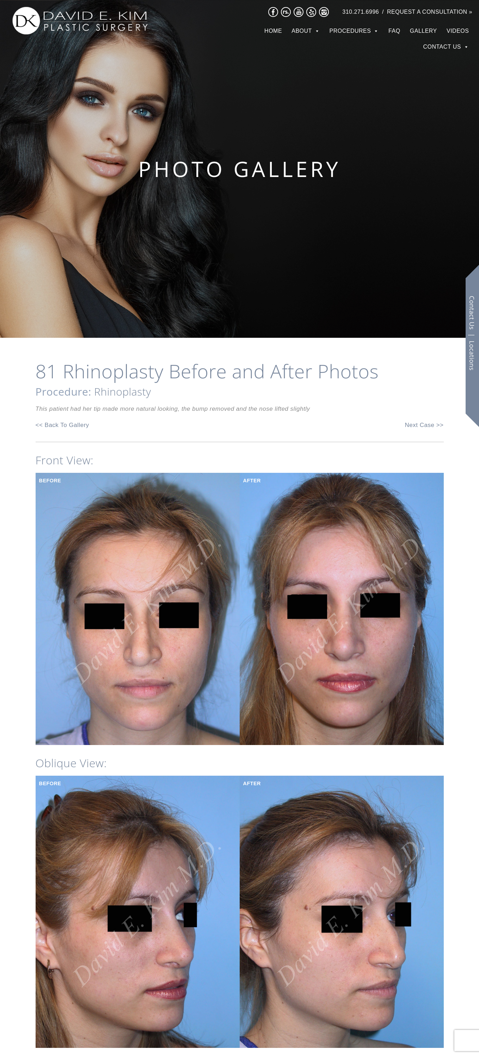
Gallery (423, 31)
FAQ (394, 31)
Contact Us (442, 47)
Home (273, 31)
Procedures (350, 31)
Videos (458, 31)
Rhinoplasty (122, 391)
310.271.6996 (360, 12)
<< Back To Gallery (62, 425)
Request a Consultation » (429, 12)
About (301, 31)
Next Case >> (424, 425)
